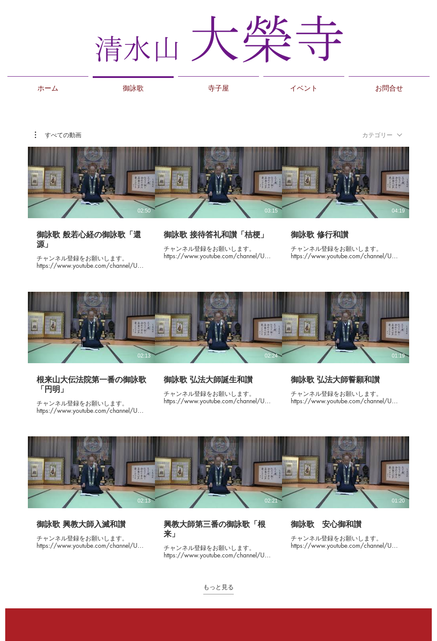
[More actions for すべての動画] (58, 135)
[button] (58, 135)
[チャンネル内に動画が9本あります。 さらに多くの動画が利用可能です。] (218, 353)
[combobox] (382, 134)
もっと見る (218, 587)
